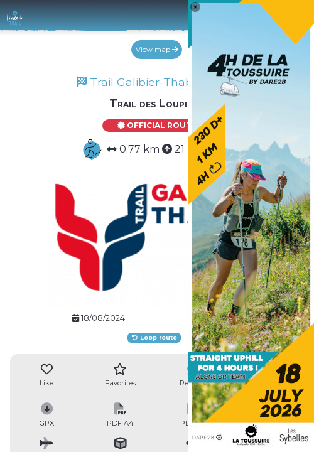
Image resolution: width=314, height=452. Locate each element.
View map (157, 49)
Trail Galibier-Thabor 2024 (156, 82)
